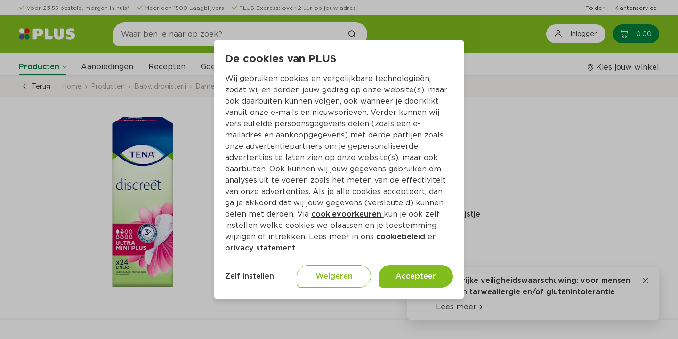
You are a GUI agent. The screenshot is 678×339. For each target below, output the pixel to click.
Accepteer (416, 276)
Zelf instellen (249, 276)
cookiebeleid (400, 236)
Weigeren (334, 276)
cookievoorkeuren (347, 214)
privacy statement (260, 247)
